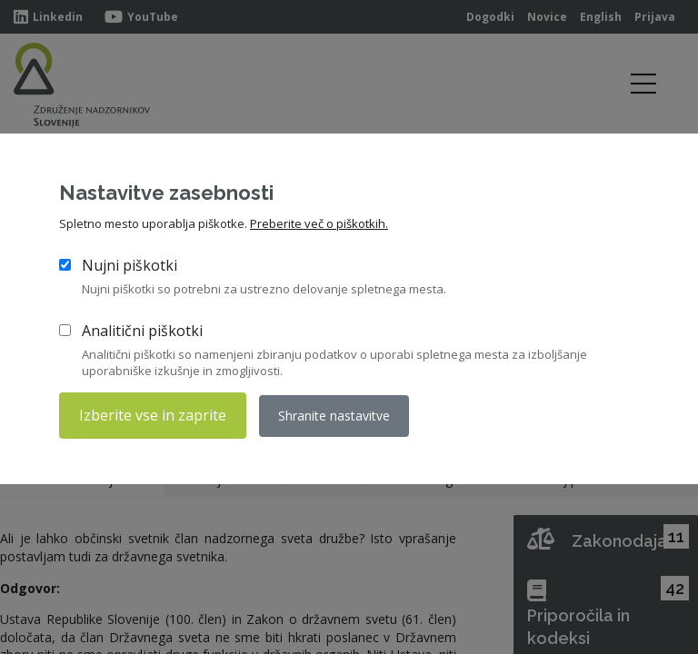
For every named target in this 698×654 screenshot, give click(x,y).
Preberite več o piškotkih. (319, 223)
